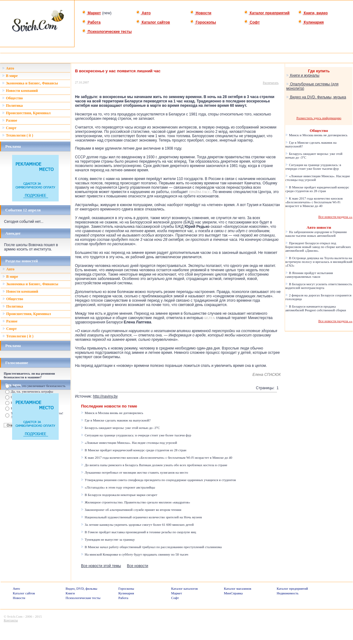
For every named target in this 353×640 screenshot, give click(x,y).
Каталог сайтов (153, 22)
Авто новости (319, 227)
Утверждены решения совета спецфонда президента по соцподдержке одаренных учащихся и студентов (158, 480)
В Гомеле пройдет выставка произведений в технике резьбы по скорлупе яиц (138, 532)
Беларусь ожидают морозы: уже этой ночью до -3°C (120, 428)
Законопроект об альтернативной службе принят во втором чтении (131, 510)
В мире (10, 76)
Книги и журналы (302, 75)
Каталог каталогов (184, 588)
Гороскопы (203, 22)
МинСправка (233, 593)
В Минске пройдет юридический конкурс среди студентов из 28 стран (133, 450)
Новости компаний (20, 90)
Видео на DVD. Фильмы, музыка (316, 97)
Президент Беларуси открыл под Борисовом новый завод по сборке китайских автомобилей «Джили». (318, 246)
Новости (200, 13)
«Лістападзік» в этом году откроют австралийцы (118, 487)
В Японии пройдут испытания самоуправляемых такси (309, 274)
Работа (91, 22)
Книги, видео (313, 13)
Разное (9, 120)
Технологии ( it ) (17, 135)
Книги (70, 593)
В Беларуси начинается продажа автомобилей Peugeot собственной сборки (315, 308)
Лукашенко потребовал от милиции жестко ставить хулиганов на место (134, 472)
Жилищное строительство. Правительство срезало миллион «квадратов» (135, 502)
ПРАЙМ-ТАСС (199, 192)
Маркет (91, 13)
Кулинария (311, 22)
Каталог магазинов (237, 588)
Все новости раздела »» (335, 217)
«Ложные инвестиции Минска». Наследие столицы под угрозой (129, 442)
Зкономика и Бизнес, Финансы (30, 83)
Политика (12, 105)
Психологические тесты (107, 31)
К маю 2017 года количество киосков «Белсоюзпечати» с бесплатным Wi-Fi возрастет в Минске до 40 (156, 457)
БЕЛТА (209, 318)
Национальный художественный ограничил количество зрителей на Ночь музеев (141, 517)
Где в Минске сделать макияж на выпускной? (116, 420)
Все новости (137, 566)
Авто (143, 13)
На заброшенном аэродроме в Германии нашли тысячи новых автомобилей (316, 233)
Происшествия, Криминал (26, 113)
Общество (12, 98)
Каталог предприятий (267, 13)
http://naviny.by (105, 396)
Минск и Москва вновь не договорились (112, 413)
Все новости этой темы (101, 566)
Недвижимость (287, 593)
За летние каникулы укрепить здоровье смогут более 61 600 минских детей (137, 524)
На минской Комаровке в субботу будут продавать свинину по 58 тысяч (134, 554)
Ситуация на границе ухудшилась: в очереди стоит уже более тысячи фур (136, 435)
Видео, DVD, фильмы (81, 588)
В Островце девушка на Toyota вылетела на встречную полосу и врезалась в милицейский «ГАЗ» (318, 261)
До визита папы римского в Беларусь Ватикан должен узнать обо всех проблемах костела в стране (154, 465)
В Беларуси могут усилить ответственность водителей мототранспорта (318, 286)
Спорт (9, 128)
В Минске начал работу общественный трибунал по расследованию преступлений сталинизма (151, 547)
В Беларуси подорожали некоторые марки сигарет (119, 495)
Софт (252, 22)
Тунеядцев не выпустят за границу (108, 539)
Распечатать (271, 82)
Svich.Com (14, 616)
